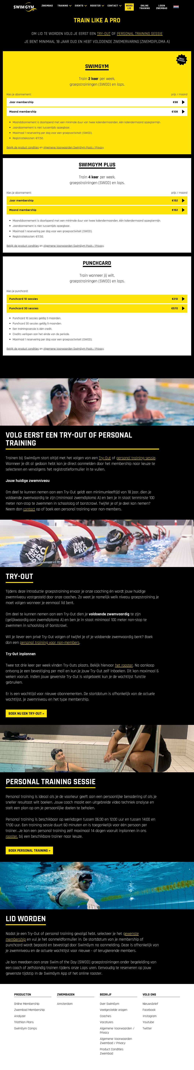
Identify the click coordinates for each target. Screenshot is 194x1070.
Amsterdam (65, 1004)
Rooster (95, 5)
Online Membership (26, 1004)
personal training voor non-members (49, 642)
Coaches (105, 1016)
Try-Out (105, 458)
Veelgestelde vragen (113, 1010)
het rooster (124, 665)
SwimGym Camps (25, 1028)
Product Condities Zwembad (111, 1051)
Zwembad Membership (29, 1010)
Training (62, 5)
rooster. (12, 836)
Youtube (148, 1022)
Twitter (147, 1028)
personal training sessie (140, 33)
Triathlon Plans (24, 1022)
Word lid (129, 7)
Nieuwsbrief (150, 1004)
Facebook (149, 1010)
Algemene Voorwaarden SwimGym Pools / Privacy (73, 246)
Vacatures (106, 1022)
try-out (103, 33)
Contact (112, 5)
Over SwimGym (109, 1004)
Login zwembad (161, 7)
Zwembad (47, 5)
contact (29, 509)
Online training (144, 7)
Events (79, 5)
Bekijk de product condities (23, 246)
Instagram (149, 1016)
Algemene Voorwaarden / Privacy (117, 1030)
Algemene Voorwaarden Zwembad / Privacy (116, 1041)
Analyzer (20, 1016)
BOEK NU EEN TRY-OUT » (26, 713)
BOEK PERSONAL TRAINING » (29, 850)
